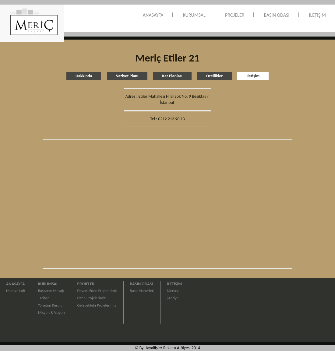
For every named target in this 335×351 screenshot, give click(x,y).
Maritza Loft (16, 290)
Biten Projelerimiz (91, 298)
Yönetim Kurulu (50, 305)
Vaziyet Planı (127, 76)
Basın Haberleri (142, 290)
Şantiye (172, 298)
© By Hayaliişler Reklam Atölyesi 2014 (167, 347)
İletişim (252, 76)
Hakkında (84, 76)
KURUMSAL (194, 15)
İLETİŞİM (317, 15)
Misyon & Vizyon (51, 312)
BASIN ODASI (276, 15)
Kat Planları (172, 76)
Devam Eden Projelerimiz (97, 290)
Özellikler (214, 76)
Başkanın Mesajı (51, 290)
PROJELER (234, 15)
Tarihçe (44, 298)
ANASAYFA (153, 15)
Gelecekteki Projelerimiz (96, 305)
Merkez (173, 290)
